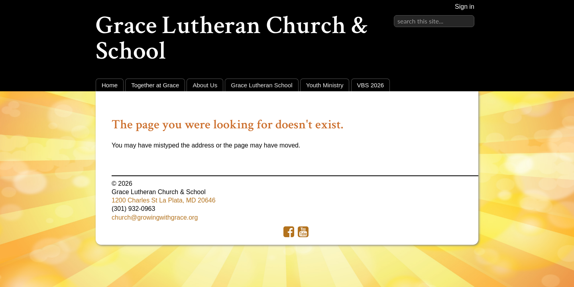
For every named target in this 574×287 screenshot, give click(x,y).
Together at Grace (155, 85)
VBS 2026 (370, 85)
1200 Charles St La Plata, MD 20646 (164, 200)
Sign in (464, 6)
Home (110, 85)
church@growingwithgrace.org (155, 217)
